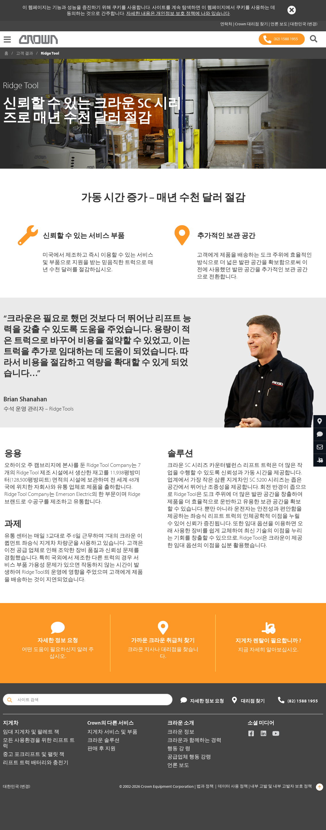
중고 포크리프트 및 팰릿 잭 (33, 754)
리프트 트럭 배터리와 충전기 (35, 762)
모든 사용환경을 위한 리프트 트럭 (39, 743)
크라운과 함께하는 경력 (194, 740)
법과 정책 (205, 786)
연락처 (226, 23)
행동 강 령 (178, 748)
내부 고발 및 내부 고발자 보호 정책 (281, 786)
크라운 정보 (180, 731)
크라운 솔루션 (103, 740)
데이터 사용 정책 (233, 786)
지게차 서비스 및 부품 (112, 731)
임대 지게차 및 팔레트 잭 (31, 731)
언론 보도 (279, 23)
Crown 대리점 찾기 (252, 23)
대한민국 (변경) (303, 23)
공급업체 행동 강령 (189, 756)
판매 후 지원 (101, 748)
